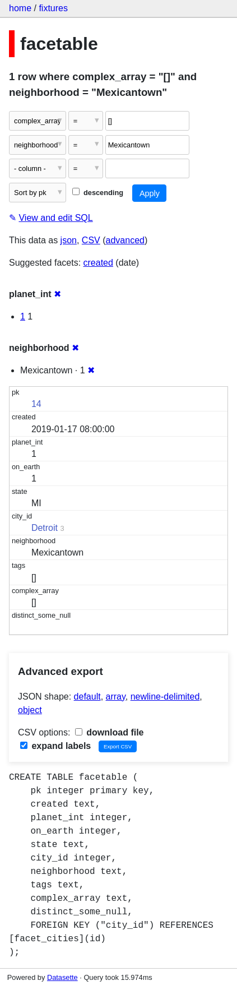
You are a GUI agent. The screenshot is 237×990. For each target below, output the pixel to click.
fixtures (53, 8)
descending (97, 192)
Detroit (44, 528)
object (30, 710)
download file (109, 732)
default (87, 696)
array (116, 696)
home (20, 8)
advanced (125, 240)
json (69, 240)
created (98, 262)
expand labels (55, 746)
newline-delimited (165, 696)
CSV (91, 240)
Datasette (62, 977)
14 (36, 404)
